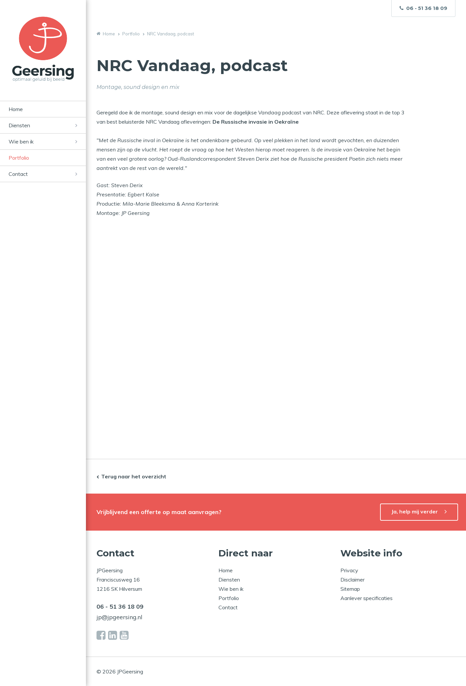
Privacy (349, 570)
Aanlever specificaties (366, 598)
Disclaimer (352, 579)
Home (16, 109)
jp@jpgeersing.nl (119, 617)
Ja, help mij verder (414, 511)
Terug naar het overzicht (133, 476)
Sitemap (350, 588)
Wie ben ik (21, 141)
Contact (18, 174)
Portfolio (19, 157)
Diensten (19, 125)
